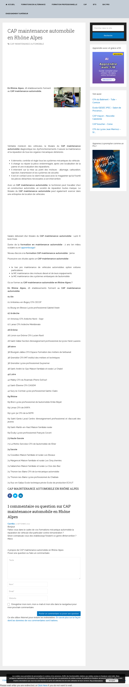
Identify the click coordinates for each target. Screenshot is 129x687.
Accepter (112, 681)
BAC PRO (106, 4)
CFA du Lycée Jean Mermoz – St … (106, 130)
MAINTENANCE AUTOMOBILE (29, 44)
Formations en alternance (33, 4)
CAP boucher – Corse (102, 124)
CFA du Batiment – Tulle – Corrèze (104, 101)
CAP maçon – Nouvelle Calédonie (103, 117)
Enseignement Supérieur (17, 13)
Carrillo (11, 524)
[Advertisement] (29, 65)
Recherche (108, 36)
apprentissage (28, 247)
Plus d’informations (96, 680)
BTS (94, 4)
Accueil (10, 4)
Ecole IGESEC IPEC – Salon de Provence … (106, 109)
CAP (85, 4)
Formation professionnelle (64, 4)
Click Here (42, 685)
